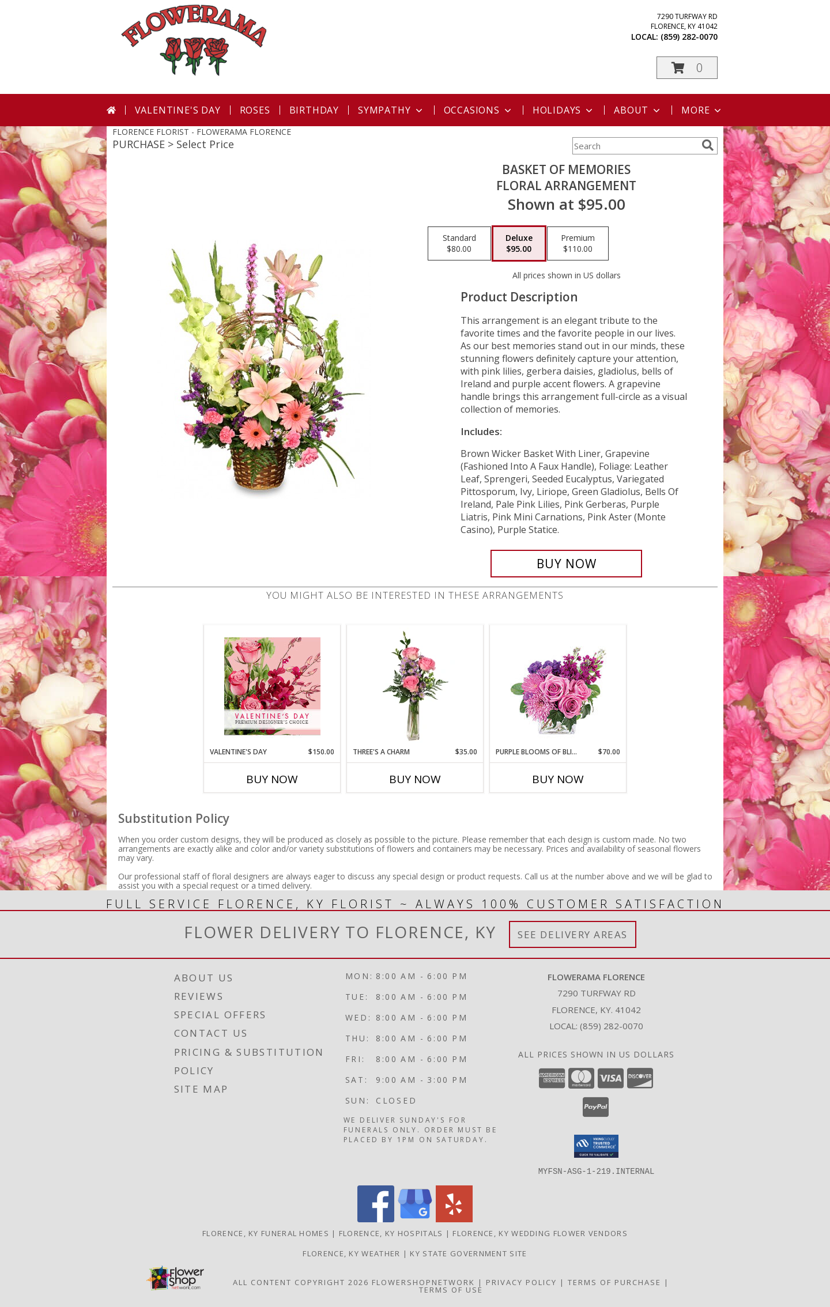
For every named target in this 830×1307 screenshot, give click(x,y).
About (638, 110)
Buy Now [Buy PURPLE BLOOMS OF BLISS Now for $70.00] (558, 779)
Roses (255, 110)
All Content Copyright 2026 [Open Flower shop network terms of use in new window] (301, 1281)
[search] (708, 145)
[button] (687, 67)
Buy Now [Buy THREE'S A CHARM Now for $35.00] (415, 779)
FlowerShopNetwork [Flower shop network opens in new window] (423, 1281)
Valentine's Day (178, 110)
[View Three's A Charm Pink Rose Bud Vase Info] (415, 686)
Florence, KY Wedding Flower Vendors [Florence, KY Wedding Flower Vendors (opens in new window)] (540, 1232)
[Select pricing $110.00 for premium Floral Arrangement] (578, 243)
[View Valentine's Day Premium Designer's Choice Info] (272, 686)
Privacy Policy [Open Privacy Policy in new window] (521, 1281)
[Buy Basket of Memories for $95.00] (566, 563)
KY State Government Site (468, 1253)
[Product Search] (634, 146)
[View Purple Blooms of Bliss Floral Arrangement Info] (558, 686)
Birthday (314, 110)
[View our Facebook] (375, 1218)
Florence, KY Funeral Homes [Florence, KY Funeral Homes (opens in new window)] (265, 1232)
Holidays (564, 110)
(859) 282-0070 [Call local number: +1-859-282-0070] (689, 36)
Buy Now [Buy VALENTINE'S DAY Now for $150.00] (272, 779)
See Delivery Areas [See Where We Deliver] (573, 934)
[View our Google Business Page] (415, 1218)
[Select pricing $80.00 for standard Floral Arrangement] (459, 243)
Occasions (479, 110)
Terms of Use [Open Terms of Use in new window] (451, 1289)
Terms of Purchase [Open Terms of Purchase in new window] (614, 1281)
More (702, 110)
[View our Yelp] (454, 1218)
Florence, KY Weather (351, 1253)
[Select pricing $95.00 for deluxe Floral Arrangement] (519, 243)
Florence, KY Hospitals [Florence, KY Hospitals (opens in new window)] (391, 1232)
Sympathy (391, 110)
